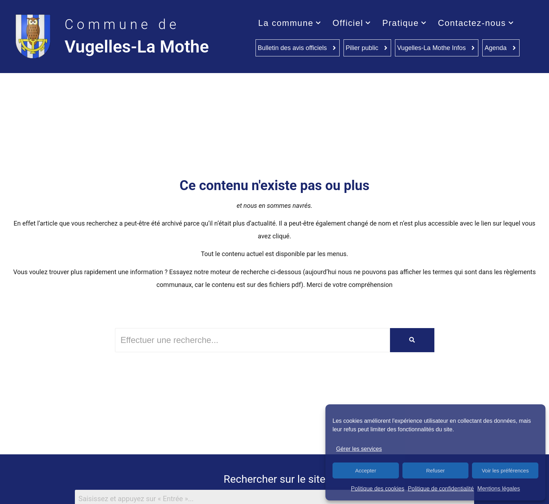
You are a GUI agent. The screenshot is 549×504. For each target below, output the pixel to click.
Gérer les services (359, 449)
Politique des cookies (377, 489)
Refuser (435, 470)
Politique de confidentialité (441, 489)
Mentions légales (498, 489)
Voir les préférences (505, 470)
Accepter (365, 470)
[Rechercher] (252, 340)
